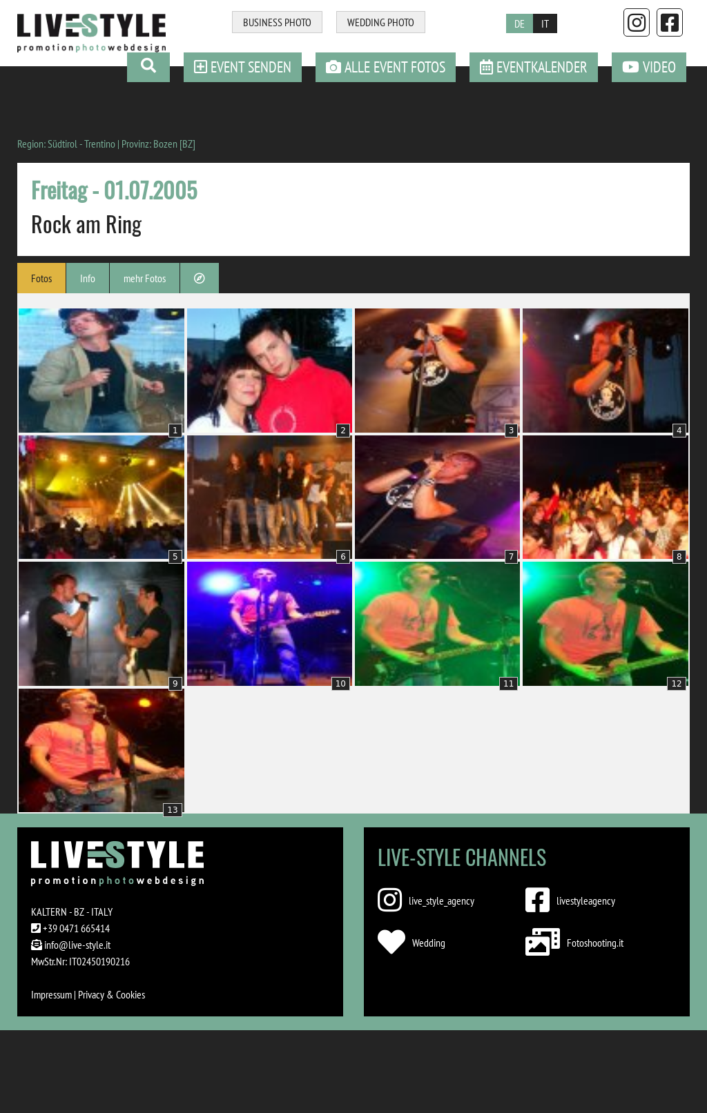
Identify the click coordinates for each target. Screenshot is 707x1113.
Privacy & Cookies (111, 994)
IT (545, 23)
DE (519, 23)
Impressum (51, 994)
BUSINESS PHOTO (277, 22)
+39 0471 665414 (76, 928)
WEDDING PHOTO (380, 22)
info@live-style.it (77, 945)
